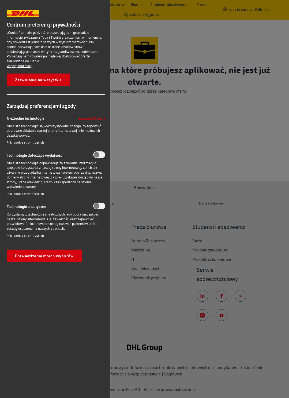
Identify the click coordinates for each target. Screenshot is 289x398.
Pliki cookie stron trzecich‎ (25, 142)
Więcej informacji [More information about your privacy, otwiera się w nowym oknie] (19, 65)
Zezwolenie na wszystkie (38, 79)
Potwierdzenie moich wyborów (44, 255)
